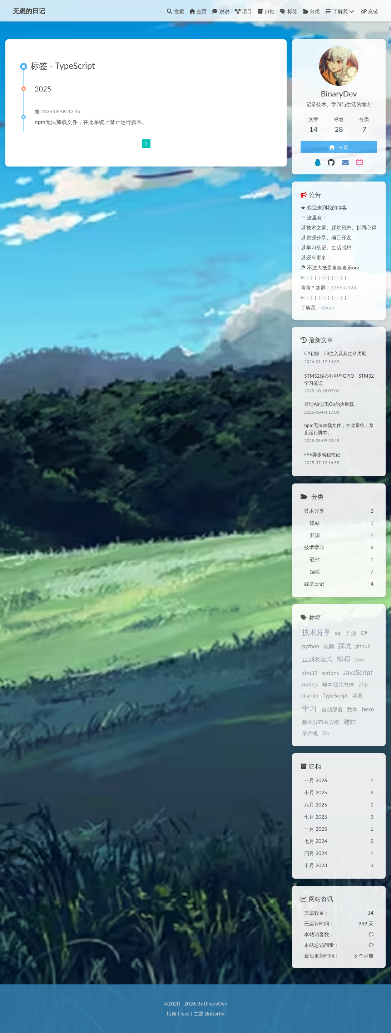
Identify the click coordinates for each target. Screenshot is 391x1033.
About (327, 307)
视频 (328, 646)
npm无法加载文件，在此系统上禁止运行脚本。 (91, 122)
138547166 (344, 287)
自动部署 (332, 709)
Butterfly (214, 1013)
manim (310, 695)
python (310, 646)
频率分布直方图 (321, 722)
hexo (368, 709)
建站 (350, 721)
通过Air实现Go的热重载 (328, 404)
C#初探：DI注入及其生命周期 (335, 353)
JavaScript (358, 672)
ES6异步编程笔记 (322, 454)
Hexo (183, 1013)
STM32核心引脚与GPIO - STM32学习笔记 (339, 379)
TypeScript (335, 695)
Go (326, 733)
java (359, 659)
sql (338, 633)
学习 (309, 708)
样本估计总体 (338, 684)
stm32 (309, 673)
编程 (343, 659)
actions (330, 673)
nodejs (310, 684)
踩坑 (344, 646)
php (363, 684)
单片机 (310, 733)
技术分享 (316, 632)
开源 (351, 633)
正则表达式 (317, 659)
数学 (352, 709)
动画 (357, 695)
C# (364, 633)
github (363, 646)
